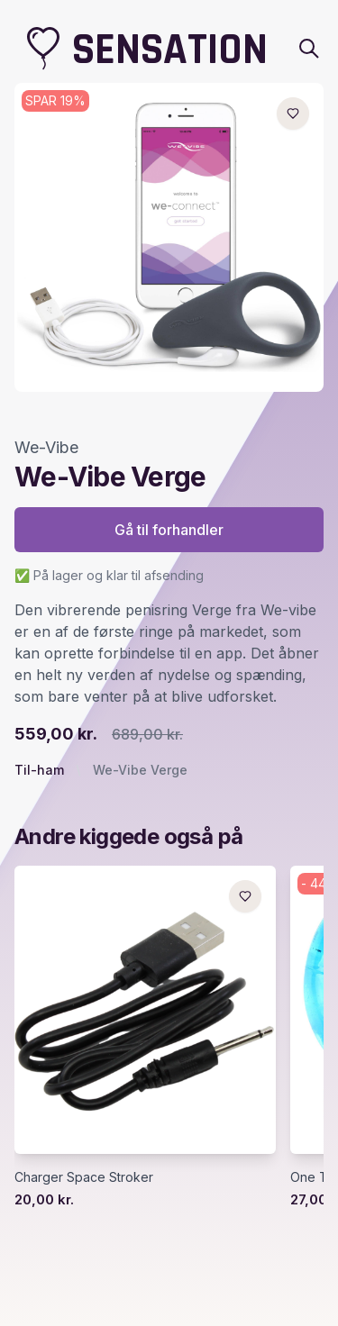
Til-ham (39, 769)
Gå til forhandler (169, 530)
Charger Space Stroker (83, 1177)
